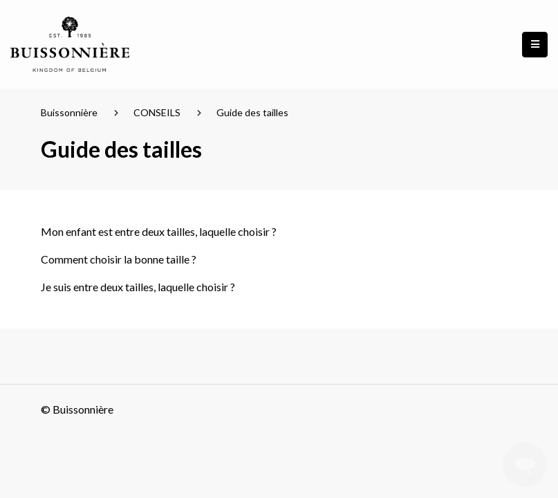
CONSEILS (156, 112)
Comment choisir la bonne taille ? (118, 259)
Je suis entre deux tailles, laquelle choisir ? (138, 286)
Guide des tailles (252, 112)
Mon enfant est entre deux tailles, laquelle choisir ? (159, 231)
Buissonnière (69, 112)
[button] (535, 44)
